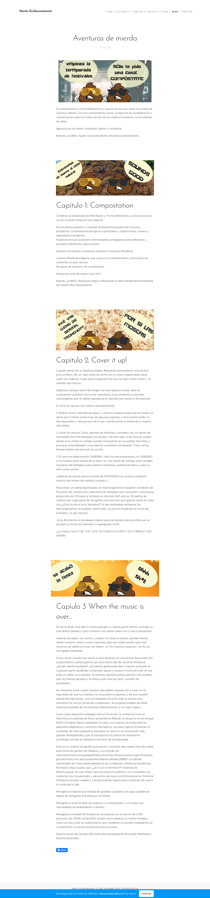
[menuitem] (109, 11)
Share (62, 850)
